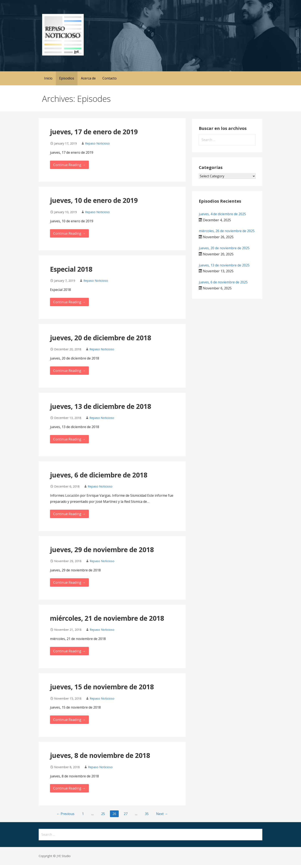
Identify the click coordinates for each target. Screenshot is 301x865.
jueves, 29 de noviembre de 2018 (102, 549)
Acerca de (88, 78)
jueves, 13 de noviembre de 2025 (224, 265)
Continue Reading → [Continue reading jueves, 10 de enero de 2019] (69, 233)
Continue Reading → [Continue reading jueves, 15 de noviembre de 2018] (69, 719)
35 (147, 813)
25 (103, 813)
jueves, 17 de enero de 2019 (94, 131)
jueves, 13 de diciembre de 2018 (100, 406)
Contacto (109, 78)
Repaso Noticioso (97, 143)
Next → (162, 813)
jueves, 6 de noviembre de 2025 (223, 282)
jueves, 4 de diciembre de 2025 (222, 214)
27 (126, 813)
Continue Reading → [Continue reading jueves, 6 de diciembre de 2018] (69, 514)
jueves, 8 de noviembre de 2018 (100, 755)
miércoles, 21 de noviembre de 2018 (107, 618)
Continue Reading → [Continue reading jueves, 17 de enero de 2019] (69, 165)
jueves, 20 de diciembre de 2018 (100, 337)
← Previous (65, 813)
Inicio (48, 78)
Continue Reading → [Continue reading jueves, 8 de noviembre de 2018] (69, 788)
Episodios (66, 78)
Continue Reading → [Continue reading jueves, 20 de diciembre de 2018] (69, 370)
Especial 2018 (71, 269)
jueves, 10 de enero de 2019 (94, 200)
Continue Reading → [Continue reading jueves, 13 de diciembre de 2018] (69, 439)
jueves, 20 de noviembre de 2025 (224, 248)
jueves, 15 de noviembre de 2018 (102, 686)
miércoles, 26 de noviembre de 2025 (227, 231)
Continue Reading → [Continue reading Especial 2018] (69, 302)
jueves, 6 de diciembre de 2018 (98, 474)
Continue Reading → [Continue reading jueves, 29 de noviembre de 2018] (69, 582)
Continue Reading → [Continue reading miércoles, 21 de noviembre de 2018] (69, 651)
